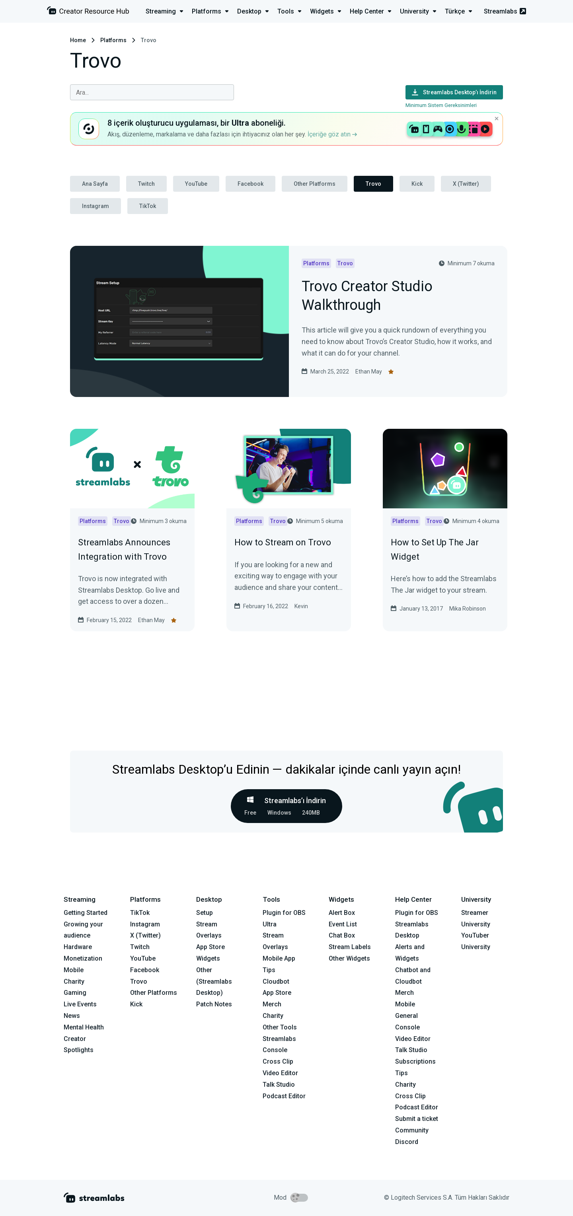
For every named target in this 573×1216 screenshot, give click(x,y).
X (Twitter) (466, 184)
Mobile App (279, 958)
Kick (417, 184)
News (72, 1015)
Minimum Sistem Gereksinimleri (441, 105)
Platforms (113, 40)
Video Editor (280, 1073)
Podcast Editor (284, 1096)
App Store (210, 947)
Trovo (373, 184)
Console (407, 1027)
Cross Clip (278, 1061)
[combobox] (152, 92)
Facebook (250, 184)
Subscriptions (415, 1061)
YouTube (196, 184)
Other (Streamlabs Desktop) (214, 981)
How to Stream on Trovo (282, 542)
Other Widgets (349, 958)
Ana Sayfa (95, 184)
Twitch (146, 184)
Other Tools (280, 1027)
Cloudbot (276, 981)
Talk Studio (279, 1084)
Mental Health (84, 1027)
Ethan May (368, 371)
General (406, 1015)
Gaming (75, 992)
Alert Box (342, 912)
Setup (204, 912)
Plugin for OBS (284, 912)
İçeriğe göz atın (332, 134)
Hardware (78, 947)
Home (78, 40)
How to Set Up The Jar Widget (435, 549)
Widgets (208, 958)
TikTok (147, 206)
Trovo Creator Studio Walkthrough (367, 296)
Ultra (270, 924)
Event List (343, 924)
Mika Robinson (467, 608)
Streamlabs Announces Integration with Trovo (124, 549)
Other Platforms (314, 184)
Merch (272, 1004)
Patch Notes (214, 1004)
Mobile (74, 970)
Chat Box (342, 935)
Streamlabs (505, 11)
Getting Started (85, 912)
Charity (74, 981)
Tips (269, 970)
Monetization (83, 958)
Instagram (95, 206)
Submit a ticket (416, 1119)
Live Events (80, 1004)
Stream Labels (350, 947)
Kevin (301, 606)
